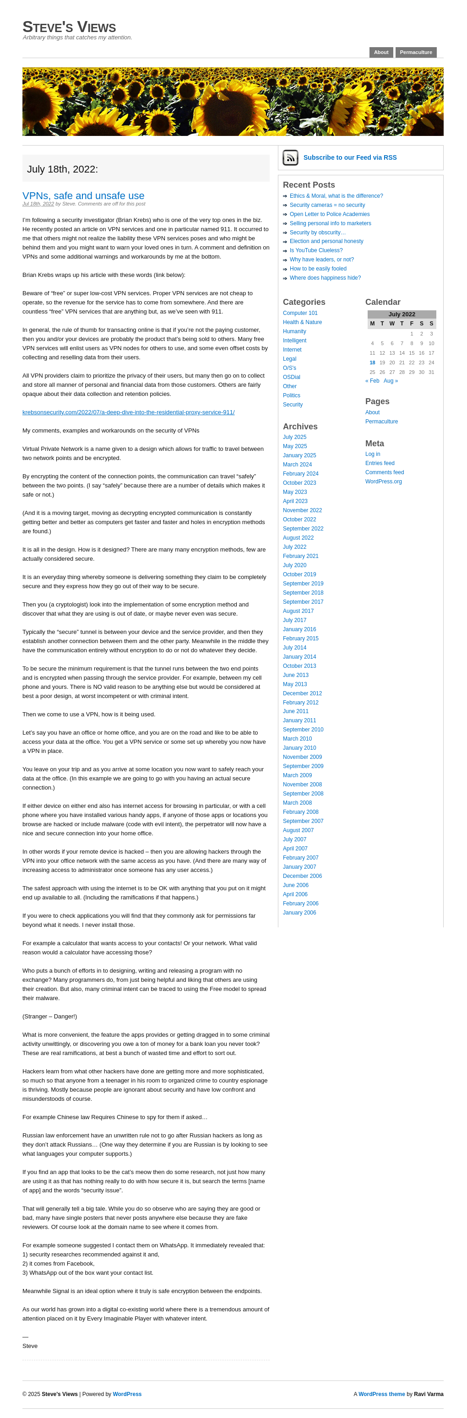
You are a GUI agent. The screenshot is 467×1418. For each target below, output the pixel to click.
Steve (68, 203)
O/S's (289, 368)
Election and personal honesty (327, 241)
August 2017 (298, 611)
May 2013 (295, 684)
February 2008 (301, 812)
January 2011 (299, 720)
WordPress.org (383, 481)
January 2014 (299, 657)
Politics (291, 395)
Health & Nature (302, 322)
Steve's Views (69, 26)
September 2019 (303, 583)
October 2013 (299, 666)
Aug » (391, 381)
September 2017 (303, 602)
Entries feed (380, 463)
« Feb (372, 381)
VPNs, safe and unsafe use (83, 195)
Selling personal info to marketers (330, 223)
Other (290, 386)
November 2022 (302, 510)
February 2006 (301, 903)
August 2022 (298, 538)
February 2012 (301, 702)
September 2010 (303, 729)
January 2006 (299, 912)
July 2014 (294, 647)
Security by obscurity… (318, 232)
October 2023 (299, 483)
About (381, 52)
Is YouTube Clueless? (316, 250)
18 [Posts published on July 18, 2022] (372, 362)
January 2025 (299, 455)
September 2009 (303, 766)
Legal (289, 359)
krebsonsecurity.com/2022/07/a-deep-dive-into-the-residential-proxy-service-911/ (128, 412)
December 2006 (302, 876)
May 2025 (295, 446)
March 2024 (297, 464)
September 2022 (303, 528)
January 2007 (299, 867)
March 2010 (297, 739)
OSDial (291, 377)
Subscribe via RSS (350, 157)
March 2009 (297, 775)
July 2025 (294, 437)
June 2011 (296, 711)
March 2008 (297, 803)
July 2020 (294, 565)
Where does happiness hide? (325, 278)
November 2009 (302, 757)
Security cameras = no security (327, 205)
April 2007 (295, 848)
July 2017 (294, 620)
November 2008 (302, 784)
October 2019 (299, 574)
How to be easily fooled (318, 268)
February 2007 (301, 858)
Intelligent (294, 340)
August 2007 (298, 830)
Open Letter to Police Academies (330, 214)
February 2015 (301, 638)
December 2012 (302, 693)
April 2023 (295, 501)
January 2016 (299, 629)
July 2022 (294, 547)
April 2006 (295, 894)
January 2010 (299, 748)
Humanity (294, 331)
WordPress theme (381, 1394)
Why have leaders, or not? (322, 259)
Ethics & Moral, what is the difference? (336, 196)
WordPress (127, 1394)
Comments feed (384, 472)
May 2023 (295, 492)
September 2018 (303, 593)
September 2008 (303, 793)
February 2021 (301, 556)
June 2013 (296, 675)
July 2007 (294, 839)
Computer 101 (300, 313)
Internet (292, 349)
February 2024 (301, 474)
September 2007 (303, 821)
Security (293, 404)
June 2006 (296, 885)
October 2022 (299, 519)
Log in (372, 454)
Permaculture (416, 52)
